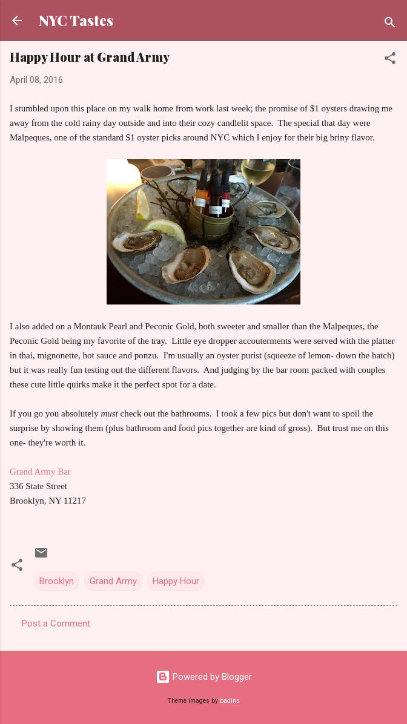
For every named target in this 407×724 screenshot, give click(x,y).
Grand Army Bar (40, 471)
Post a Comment (56, 623)
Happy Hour (176, 581)
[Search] (390, 24)
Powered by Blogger (204, 676)
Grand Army (113, 581)
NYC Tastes (76, 20)
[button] (390, 60)
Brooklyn (56, 581)
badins (230, 701)
